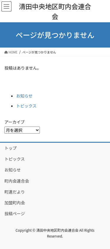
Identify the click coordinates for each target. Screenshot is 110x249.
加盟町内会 (14, 203)
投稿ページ (14, 213)
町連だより (14, 192)
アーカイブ (14, 122)
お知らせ (24, 96)
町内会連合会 (16, 181)
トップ (10, 148)
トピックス (26, 106)
